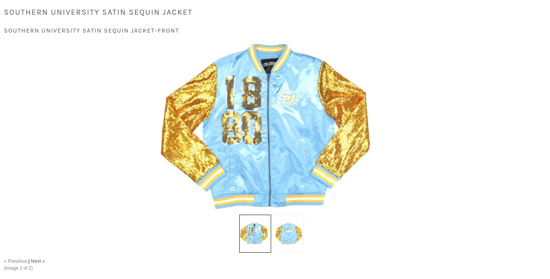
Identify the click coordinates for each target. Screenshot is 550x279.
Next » (38, 261)
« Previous (15, 261)
